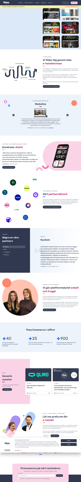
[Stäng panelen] (79, 468)
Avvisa (68, 473)
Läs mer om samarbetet (8, 167)
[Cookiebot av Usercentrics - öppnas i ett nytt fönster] (7, 480)
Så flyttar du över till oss (49, 309)
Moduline (51, 127)
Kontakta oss (65, 2)
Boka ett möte (55, 435)
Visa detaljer (17, 479)
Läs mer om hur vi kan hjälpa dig (51, 86)
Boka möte (74, 2)
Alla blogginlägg (7, 389)
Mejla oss (46, 435)
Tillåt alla (69, 470)
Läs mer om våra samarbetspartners (52, 207)
